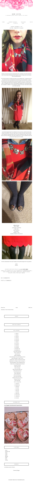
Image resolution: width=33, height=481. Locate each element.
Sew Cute (16, 14)
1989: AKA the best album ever (17, 369)
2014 (16, 347)
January (17, 396)
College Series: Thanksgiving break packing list (17, 363)
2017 (16, 343)
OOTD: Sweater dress (17, 372)
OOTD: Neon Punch (17, 366)
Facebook (15, 23)
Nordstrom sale (7, 451)
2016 (16, 344)
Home (3, 22)
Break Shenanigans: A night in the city (17, 358)
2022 (16, 336)
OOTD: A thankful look (17, 352)
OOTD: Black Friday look (17, 351)
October (17, 383)
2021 (16, 337)
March (17, 393)
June (16, 389)
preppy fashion (26, 272)
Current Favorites (13, 22)
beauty (6, 452)
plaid (11, 272)
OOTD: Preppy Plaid (17, 373)
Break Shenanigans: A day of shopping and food (17, 362)
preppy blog (19, 272)
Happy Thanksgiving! (17, 355)
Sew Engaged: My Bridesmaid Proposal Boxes (13, 405)
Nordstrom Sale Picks (17, 379)
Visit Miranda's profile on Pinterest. (9, 467)
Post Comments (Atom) (9, 309)
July (16, 387)
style (14, 273)
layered (8, 272)
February (16, 394)
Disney (6, 450)
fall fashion (8, 270)
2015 (16, 346)
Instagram (23, 22)
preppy (14, 272)
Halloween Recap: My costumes (17, 377)
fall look (13, 270)
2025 (16, 333)
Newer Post (3, 307)
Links (23, 23)
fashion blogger (27, 270)
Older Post (30, 307)
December (16, 348)
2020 (16, 339)
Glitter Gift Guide (17, 354)
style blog (18, 273)
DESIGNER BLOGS (21, 479)
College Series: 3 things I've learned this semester (17, 359)
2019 (16, 340)
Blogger (18, 470)
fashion (6, 455)
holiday (6, 457)
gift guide (6, 456)
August (17, 386)
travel (6, 458)
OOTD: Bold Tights (17, 380)
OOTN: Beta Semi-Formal (17, 370)
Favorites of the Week (17, 365)
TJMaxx (23, 273)
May (16, 390)
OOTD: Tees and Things (17, 376)
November (16, 350)
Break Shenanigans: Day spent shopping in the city (17, 356)
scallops (10, 273)
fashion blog (19, 270)
